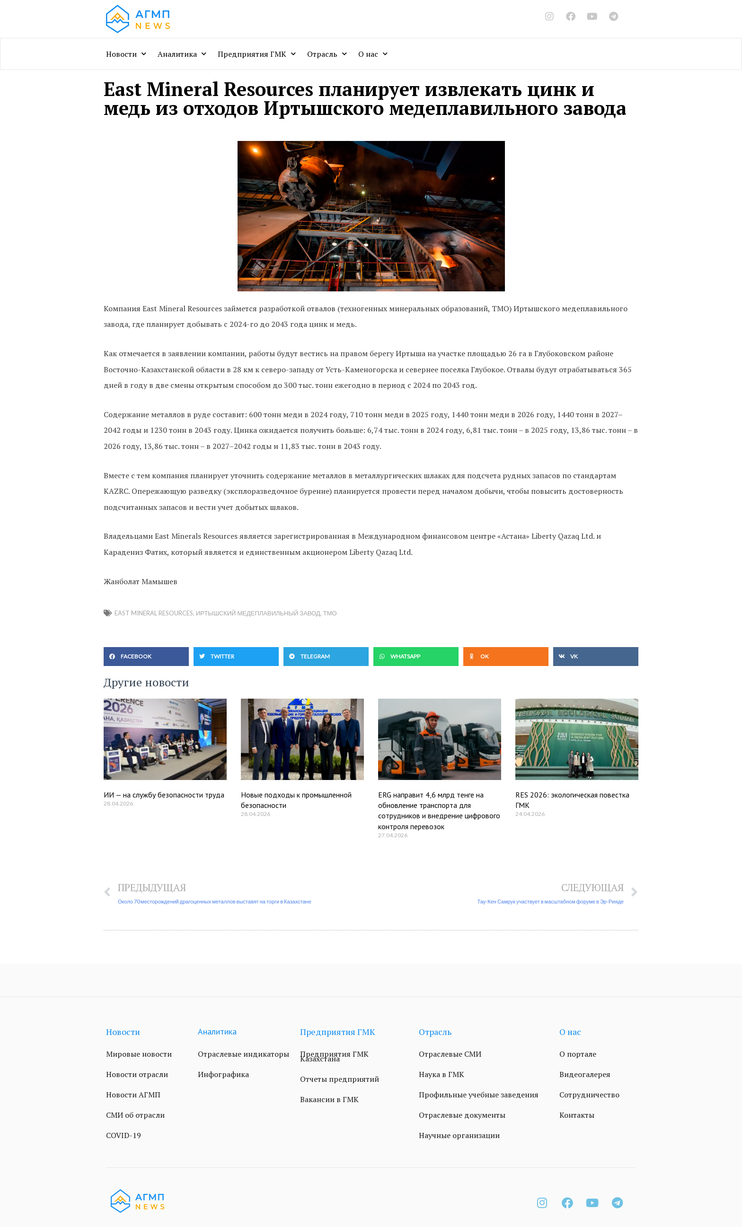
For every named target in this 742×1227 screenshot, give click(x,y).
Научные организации (459, 1135)
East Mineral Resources (154, 613)
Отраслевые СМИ (450, 1054)
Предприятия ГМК (257, 53)
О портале (577, 1054)
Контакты (576, 1115)
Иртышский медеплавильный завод (258, 613)
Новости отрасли (137, 1074)
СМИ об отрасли (135, 1115)
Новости (126, 53)
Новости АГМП (133, 1094)
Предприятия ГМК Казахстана (334, 1056)
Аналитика (182, 53)
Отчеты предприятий (339, 1079)
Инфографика (223, 1074)
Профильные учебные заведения (479, 1094)
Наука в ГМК (441, 1074)
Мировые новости (139, 1054)
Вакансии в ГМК (329, 1099)
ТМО (330, 613)
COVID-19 (123, 1135)
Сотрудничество (589, 1094)
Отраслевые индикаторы (243, 1054)
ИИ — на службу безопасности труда (164, 794)
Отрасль (327, 53)
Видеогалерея (584, 1074)
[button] (146, 656)
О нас (373, 53)
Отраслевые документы (462, 1115)
